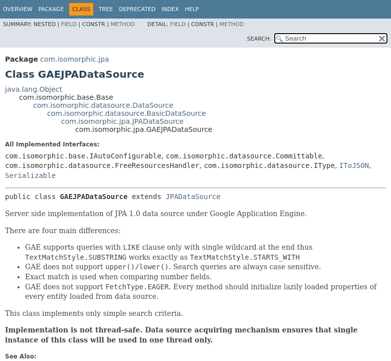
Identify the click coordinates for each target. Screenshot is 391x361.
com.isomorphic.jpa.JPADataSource (122, 121)
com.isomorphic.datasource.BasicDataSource (126, 113)
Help (192, 9)
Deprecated (137, 9)
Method (122, 24)
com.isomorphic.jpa (74, 59)
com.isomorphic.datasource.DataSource (103, 105)
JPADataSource (193, 197)
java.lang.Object (33, 89)
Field (69, 24)
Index (169, 9)
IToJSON (354, 165)
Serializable (30, 175)
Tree (106, 9)
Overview (18, 9)
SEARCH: (259, 39)
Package (51, 9)
